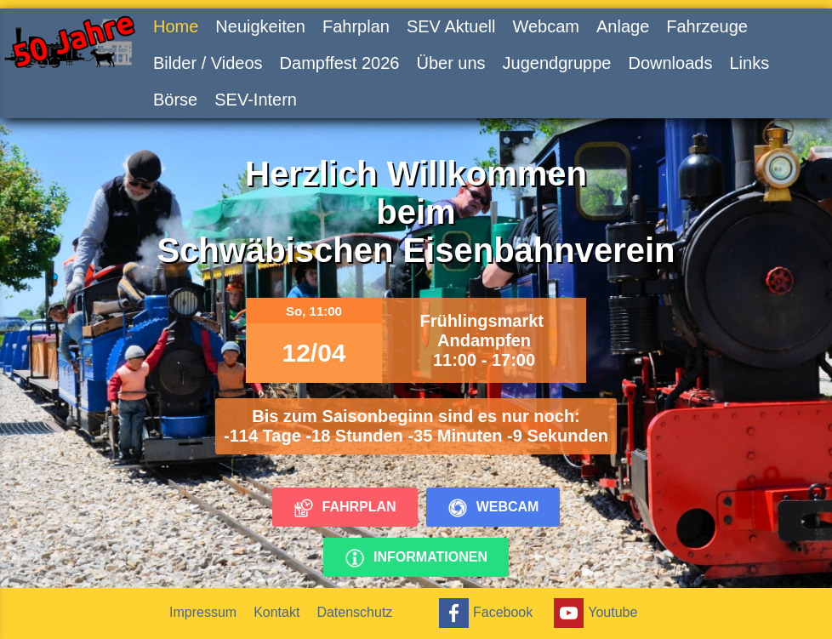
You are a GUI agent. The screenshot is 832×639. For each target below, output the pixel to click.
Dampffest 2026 (340, 63)
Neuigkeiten (260, 26)
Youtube (593, 613)
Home (175, 26)
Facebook (484, 613)
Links (749, 63)
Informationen (416, 558)
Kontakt (276, 612)
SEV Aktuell (451, 26)
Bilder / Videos (208, 63)
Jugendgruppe (557, 63)
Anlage (622, 26)
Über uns (450, 63)
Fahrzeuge (707, 26)
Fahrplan (356, 26)
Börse (175, 99)
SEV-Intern (255, 99)
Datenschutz (354, 612)
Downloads (670, 63)
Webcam (545, 26)
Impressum (202, 612)
